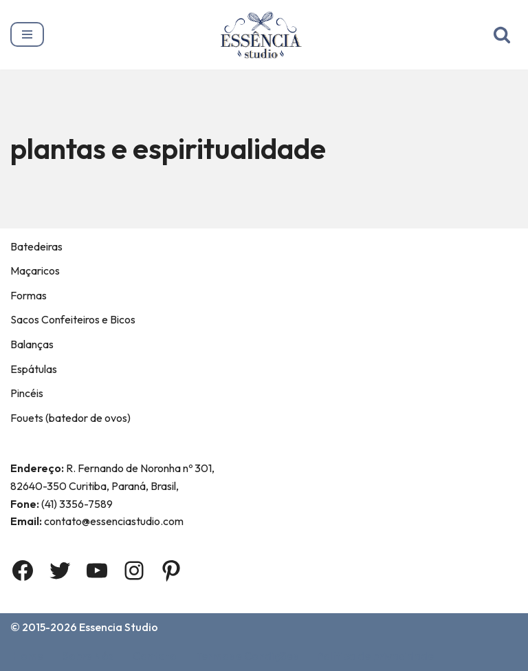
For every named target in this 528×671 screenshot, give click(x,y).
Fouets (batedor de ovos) (70, 418)
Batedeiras (36, 246)
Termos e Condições (247, 656)
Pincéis (26, 393)
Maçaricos (35, 270)
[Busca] (502, 34)
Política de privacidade (375, 656)
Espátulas (33, 369)
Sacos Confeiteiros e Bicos (72, 319)
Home (28, 656)
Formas (28, 295)
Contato (155, 656)
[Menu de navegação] (27, 34)
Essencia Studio (118, 627)
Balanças (32, 344)
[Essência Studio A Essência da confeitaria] (264, 35)
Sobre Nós (88, 656)
